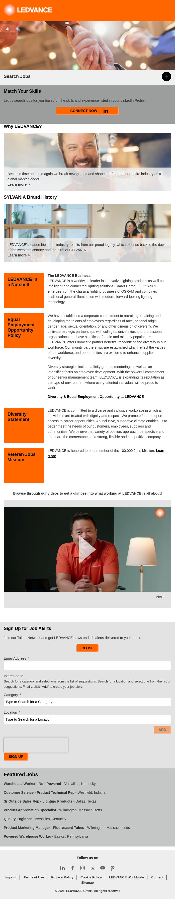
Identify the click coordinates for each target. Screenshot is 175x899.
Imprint (10, 877)
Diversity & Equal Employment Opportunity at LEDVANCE (96, 397)
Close (87, 648)
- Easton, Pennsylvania (46, 836)
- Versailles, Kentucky (50, 784)
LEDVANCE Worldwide (126, 877)
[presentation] (36, 745)
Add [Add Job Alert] (162, 730)
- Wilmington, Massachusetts (53, 810)
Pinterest (112, 868)
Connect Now (83, 111)
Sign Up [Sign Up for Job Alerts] (16, 757)
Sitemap (87, 882)
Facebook (72, 868)
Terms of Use (34, 877)
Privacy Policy (62, 877)
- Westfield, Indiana (55, 792)
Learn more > (19, 184)
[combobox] (87, 719)
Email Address (16, 658)
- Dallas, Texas (50, 801)
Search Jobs (17, 76)
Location (12, 712)
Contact (157, 877)
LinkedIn (62, 868)
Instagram (82, 868)
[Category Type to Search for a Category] (87, 702)
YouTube (102, 868)
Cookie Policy (91, 877)
